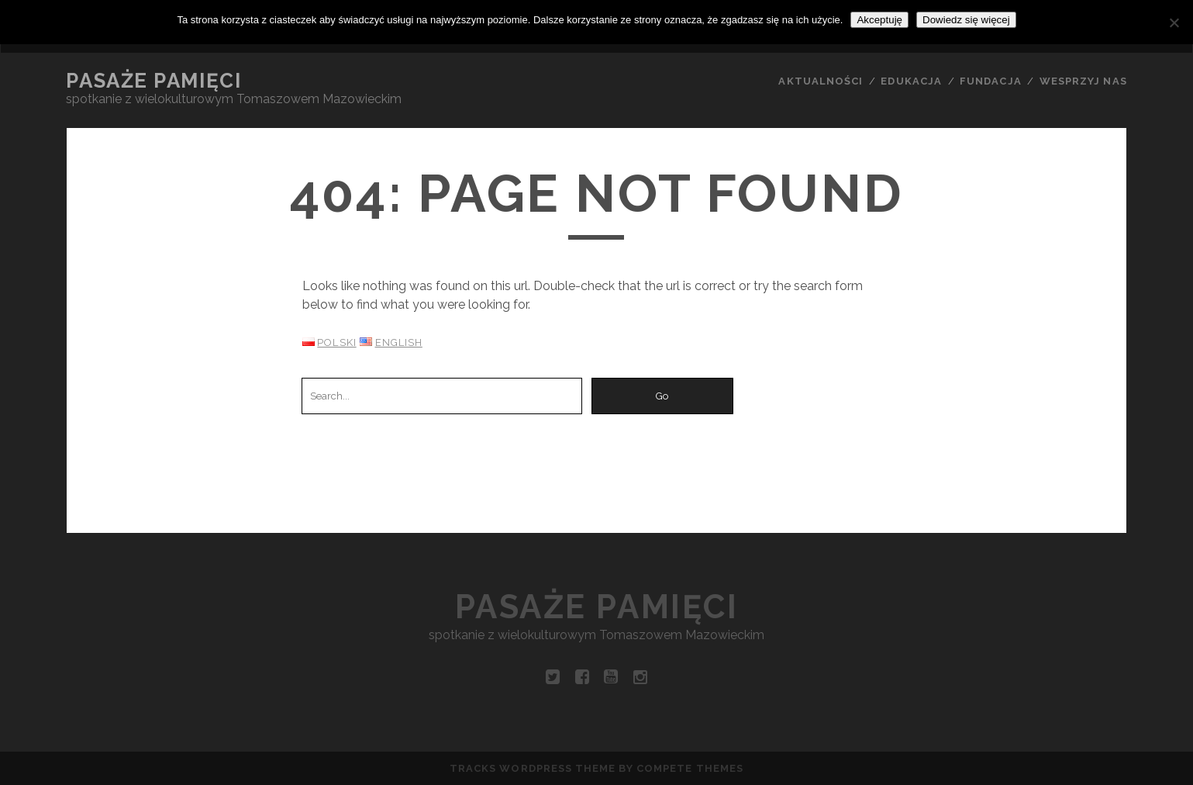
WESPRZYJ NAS (1083, 81)
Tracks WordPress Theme (532, 768)
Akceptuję (879, 20)
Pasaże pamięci (153, 80)
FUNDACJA (990, 81)
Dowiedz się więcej (966, 20)
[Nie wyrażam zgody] (1173, 22)
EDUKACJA (911, 81)
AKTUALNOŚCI (820, 81)
